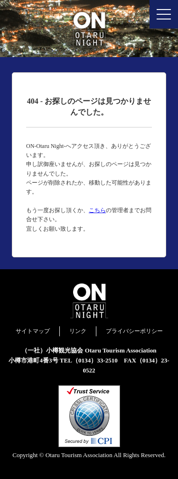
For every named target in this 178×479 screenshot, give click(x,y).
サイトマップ (33, 331)
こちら (97, 210)
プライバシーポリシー (134, 331)
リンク (77, 331)
